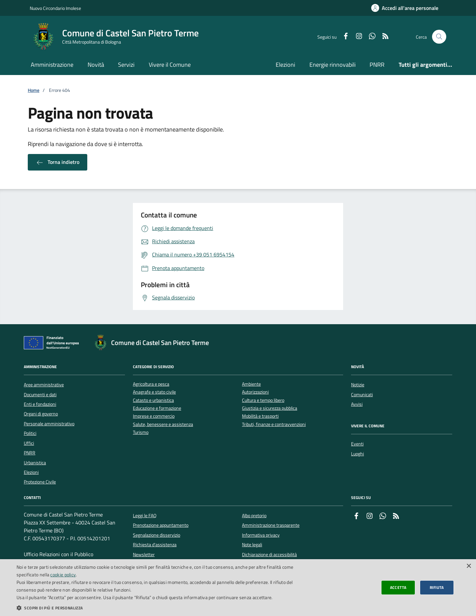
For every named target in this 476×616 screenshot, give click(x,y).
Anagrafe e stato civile (154, 392)
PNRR (377, 64)
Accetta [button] (398, 587)
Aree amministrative (44, 384)
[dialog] (238, 587)
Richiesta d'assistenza (155, 544)
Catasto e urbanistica (153, 400)
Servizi (126, 64)
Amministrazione (52, 64)
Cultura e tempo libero (263, 400)
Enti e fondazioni (40, 404)
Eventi (357, 443)
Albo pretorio (254, 515)
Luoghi (357, 453)
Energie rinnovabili (332, 64)
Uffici (29, 443)
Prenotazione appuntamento (160, 525)
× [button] (468, 566)
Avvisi (357, 404)
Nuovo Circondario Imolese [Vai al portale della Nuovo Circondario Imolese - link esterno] (55, 8)
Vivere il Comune (170, 64)
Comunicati (362, 394)
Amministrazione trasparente (270, 525)
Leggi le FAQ (144, 515)
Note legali (252, 544)
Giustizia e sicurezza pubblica (269, 408)
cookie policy (63, 574)
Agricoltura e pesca (151, 384)
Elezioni (285, 64)
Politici (30, 433)
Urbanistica (35, 462)
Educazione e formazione (157, 408)
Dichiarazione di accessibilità (269, 554)
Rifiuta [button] (437, 587)
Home (33, 90)
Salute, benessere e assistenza (163, 424)
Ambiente (251, 384)
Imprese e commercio (154, 416)
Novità (96, 64)
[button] (159, 607)
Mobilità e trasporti (260, 416)
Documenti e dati (40, 394)
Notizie (357, 384)
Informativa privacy (261, 535)
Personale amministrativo (49, 423)
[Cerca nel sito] (439, 37)
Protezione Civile (40, 481)
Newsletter (144, 554)
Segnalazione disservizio (156, 535)
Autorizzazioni (255, 392)
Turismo (140, 432)
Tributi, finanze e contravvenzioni (274, 424)
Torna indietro (57, 162)
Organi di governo (41, 413)
